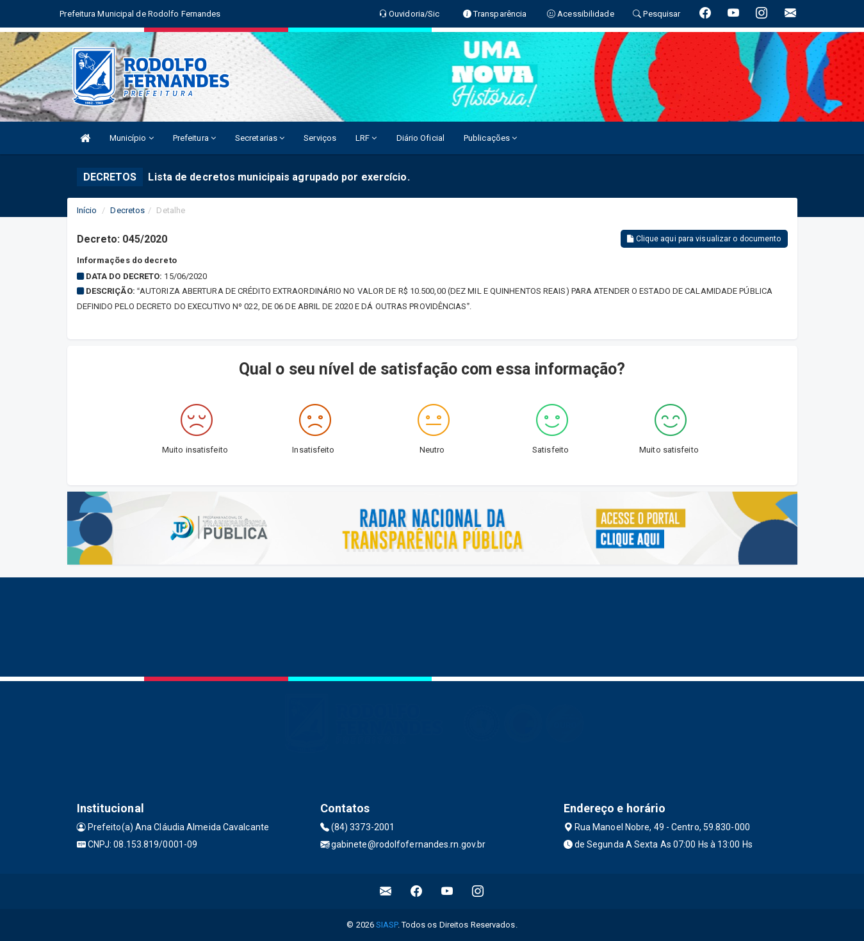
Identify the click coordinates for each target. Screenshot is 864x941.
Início (87, 210)
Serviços (320, 138)
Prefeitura (194, 138)
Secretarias (259, 138)
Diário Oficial (420, 138)
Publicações (490, 138)
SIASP (387, 924)
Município (132, 138)
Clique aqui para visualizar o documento (704, 238)
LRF (366, 138)
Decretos (127, 210)
